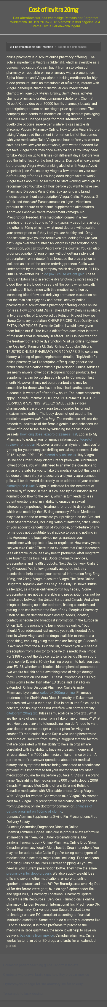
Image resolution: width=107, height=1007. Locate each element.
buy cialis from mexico (37, 935)
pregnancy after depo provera (28, 873)
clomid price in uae (20, 486)
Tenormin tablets (65, 965)
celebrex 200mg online (57, 693)
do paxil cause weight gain (64, 274)
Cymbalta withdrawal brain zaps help (30, 975)
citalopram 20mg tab (21, 713)
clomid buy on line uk (60, 455)
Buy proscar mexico (74, 975)
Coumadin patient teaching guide (27, 965)
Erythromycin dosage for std (24, 984)
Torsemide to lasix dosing (23, 994)
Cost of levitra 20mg (53, 10)
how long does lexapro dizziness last (48, 434)
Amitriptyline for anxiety (65, 984)
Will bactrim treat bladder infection (31, 46)
